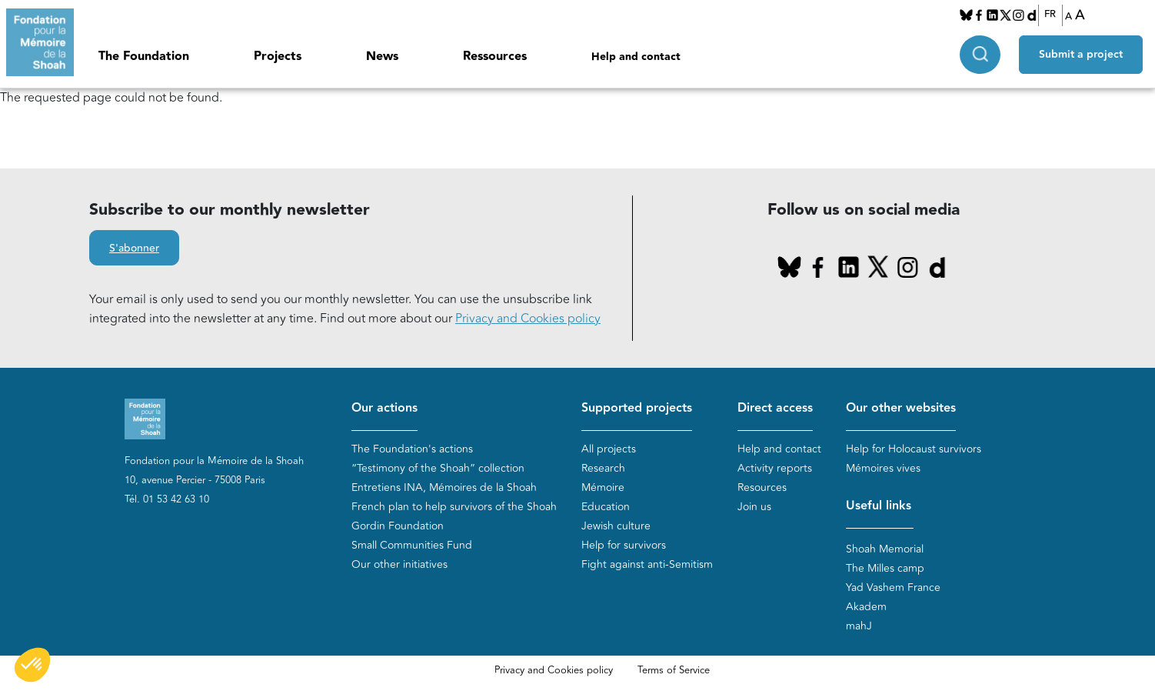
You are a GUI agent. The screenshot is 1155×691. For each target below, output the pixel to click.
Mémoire (602, 487)
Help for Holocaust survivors (913, 449)
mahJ (859, 626)
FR (1050, 14)
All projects (608, 449)
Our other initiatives (399, 564)
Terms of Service (673, 670)
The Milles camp (885, 568)
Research (603, 468)
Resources (762, 487)
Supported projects (636, 408)
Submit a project (1081, 54)
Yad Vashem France (893, 587)
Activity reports (774, 468)
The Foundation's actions (412, 449)
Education (605, 507)
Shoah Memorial (885, 549)
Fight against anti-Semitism (647, 564)
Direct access (775, 408)
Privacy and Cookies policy (528, 318)
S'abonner (134, 248)
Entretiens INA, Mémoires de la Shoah (444, 487)
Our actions (384, 408)
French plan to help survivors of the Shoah (454, 507)
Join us (754, 507)
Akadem (866, 607)
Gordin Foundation (397, 526)
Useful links (878, 506)
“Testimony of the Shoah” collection (437, 468)
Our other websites (901, 408)
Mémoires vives (883, 468)
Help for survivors (623, 545)
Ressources (495, 56)
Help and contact (636, 56)
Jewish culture (616, 526)
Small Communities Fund (411, 545)
